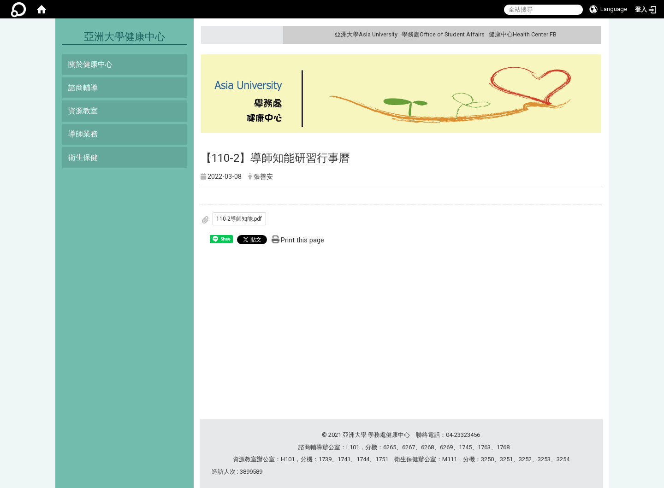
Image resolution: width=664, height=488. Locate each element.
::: (593, 34)
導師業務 (83, 133)
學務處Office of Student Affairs (443, 34)
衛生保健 (83, 157)
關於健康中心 (90, 64)
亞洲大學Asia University (366, 34)
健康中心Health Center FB (523, 34)
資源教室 (83, 110)
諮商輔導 (83, 87)
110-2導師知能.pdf (239, 219)
